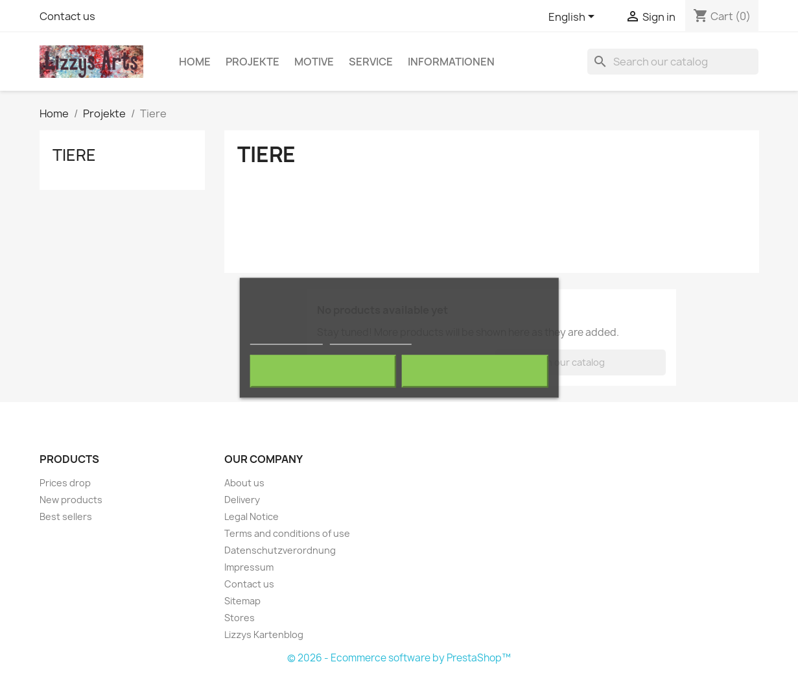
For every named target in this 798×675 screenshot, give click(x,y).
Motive (314, 61)
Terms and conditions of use (287, 533)
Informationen (451, 61)
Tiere (74, 155)
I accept (475, 370)
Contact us (67, 16)
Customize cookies (371, 338)
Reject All (322, 370)
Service (371, 61)
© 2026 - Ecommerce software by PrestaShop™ (399, 658)
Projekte (252, 61)
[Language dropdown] (573, 17)
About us (244, 483)
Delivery (242, 499)
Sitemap (242, 601)
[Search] (672, 62)
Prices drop (65, 483)
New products (71, 499)
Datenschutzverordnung (280, 550)
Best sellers (66, 516)
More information (286, 338)
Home (195, 61)
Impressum (249, 567)
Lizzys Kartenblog (263, 634)
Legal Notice (251, 516)
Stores (239, 617)
